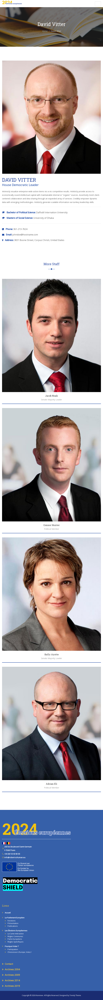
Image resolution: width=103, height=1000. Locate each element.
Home (45, 31)
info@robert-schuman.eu (14, 857)
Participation (13, 949)
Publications (13, 926)
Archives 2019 (12, 985)
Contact (9, 963)
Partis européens (15, 939)
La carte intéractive (16, 933)
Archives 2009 (12, 974)
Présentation (13, 923)
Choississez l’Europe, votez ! (20, 952)
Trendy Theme (75, 995)
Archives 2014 (12, 980)
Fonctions (12, 920)
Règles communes (15, 936)
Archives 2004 (12, 969)
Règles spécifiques (15, 941)
